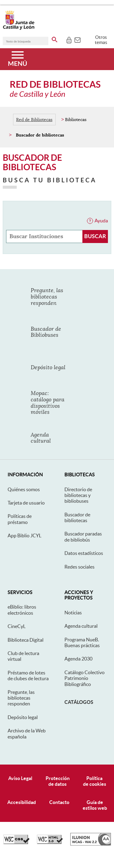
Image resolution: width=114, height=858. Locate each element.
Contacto (59, 802)
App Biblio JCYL (24, 535)
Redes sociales (79, 566)
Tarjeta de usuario (26, 502)
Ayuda (101, 220)
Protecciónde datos (58, 781)
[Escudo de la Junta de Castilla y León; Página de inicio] (18, 28)
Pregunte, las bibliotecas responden (21, 698)
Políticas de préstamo (20, 519)
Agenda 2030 (78, 658)
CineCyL (17, 626)
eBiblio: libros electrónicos (22, 609)
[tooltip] (69, 39)
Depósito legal (23, 717)
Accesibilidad (21, 802)
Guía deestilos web (95, 805)
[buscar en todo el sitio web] (54, 38)
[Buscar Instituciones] (95, 236)
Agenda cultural (81, 626)
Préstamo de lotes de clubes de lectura (28, 675)
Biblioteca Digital (25, 640)
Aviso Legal (20, 778)
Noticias (73, 612)
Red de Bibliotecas (34, 119)
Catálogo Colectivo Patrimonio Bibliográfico (84, 678)
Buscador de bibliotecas (77, 517)
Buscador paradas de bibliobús (83, 536)
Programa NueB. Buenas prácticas (82, 642)
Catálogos (78, 702)
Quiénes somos (24, 489)
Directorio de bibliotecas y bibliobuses (78, 495)
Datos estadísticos (83, 553)
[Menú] (17, 59)
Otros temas (101, 40)
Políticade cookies (94, 781)
